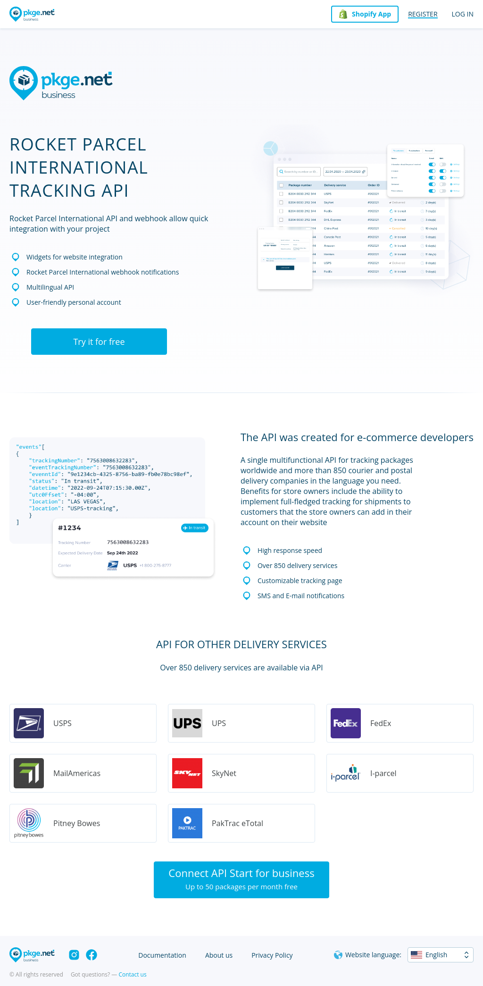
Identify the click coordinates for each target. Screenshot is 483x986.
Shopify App (371, 13)
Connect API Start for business (241, 878)
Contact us (132, 974)
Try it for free (99, 341)
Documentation (162, 955)
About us (219, 955)
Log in (463, 13)
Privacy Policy (271, 955)
